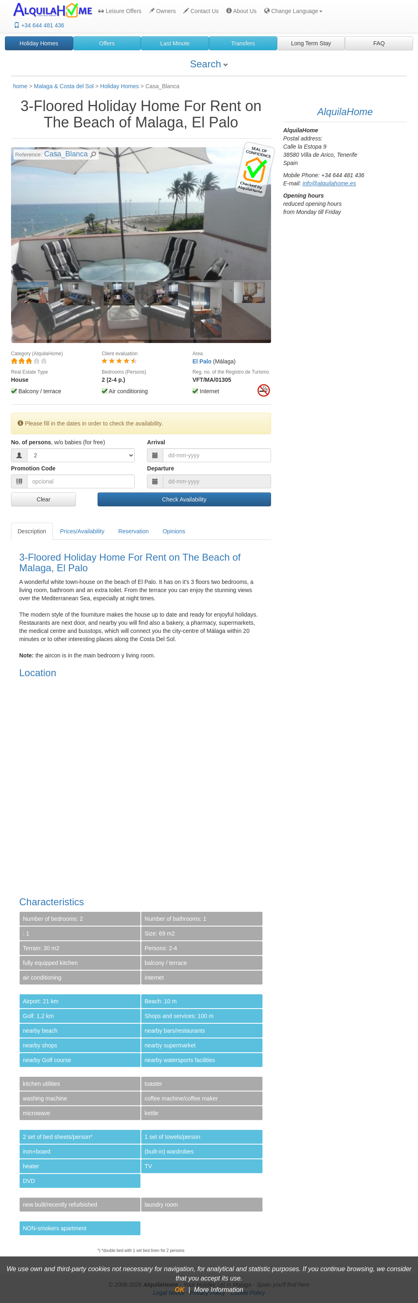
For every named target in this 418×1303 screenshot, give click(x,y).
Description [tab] (32, 531)
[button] (292, 11)
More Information (218, 1289)
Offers (107, 43)
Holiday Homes (39, 43)
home (20, 86)
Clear (43, 499)
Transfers (243, 43)
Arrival (156, 442)
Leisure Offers (120, 11)
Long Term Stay (311, 43)
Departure (160, 468)
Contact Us (201, 11)
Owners (162, 11)
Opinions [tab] (173, 531)
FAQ (379, 43)
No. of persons (58, 442)
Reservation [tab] (133, 531)
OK (180, 1289)
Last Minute (174, 43)
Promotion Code (33, 468)
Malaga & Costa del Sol (63, 86)
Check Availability (184, 499)
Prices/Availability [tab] (82, 531)
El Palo (201, 361)
